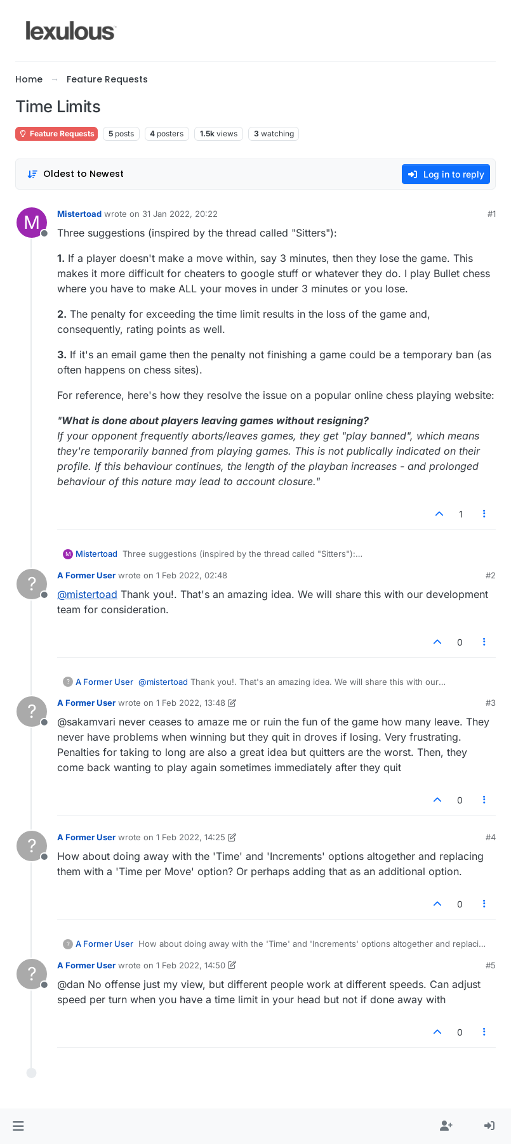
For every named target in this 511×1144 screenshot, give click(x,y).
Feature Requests (56, 133)
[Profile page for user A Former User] (32, 584)
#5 (491, 965)
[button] (18, 1126)
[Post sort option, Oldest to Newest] (75, 174)
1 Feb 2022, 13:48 (190, 703)
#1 (492, 214)
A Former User (86, 575)
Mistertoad (79, 214)
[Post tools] (485, 514)
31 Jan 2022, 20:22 (180, 214)
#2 (491, 575)
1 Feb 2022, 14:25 (190, 837)
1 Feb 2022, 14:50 (190, 965)
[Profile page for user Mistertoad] (32, 222)
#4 (491, 837)
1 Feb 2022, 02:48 (191, 575)
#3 (491, 703)
